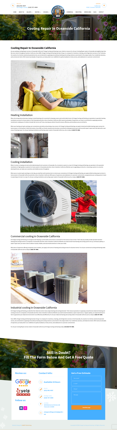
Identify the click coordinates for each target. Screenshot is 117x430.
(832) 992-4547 (21, 6)
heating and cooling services (18, 241)
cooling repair (50, 177)
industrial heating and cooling (63, 314)
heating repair (45, 130)
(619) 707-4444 (32, 7)
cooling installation (39, 177)
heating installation (34, 130)
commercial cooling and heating (94, 247)
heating (81, 53)
